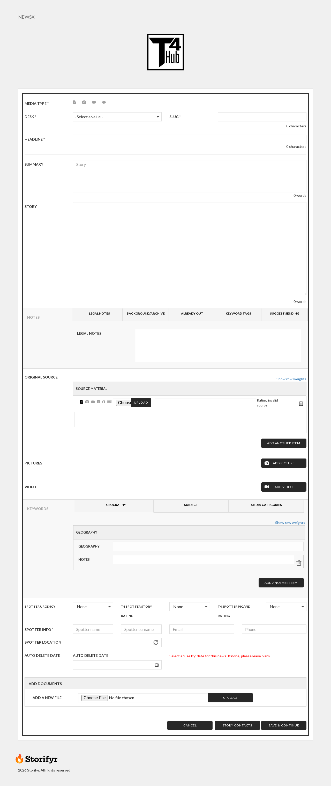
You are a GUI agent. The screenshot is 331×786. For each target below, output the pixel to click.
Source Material (91, 389)
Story (31, 206)
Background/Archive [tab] (146, 313)
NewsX (26, 17)
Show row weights (291, 379)
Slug (175, 116)
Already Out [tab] (192, 313)
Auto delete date (90, 655)
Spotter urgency (40, 606)
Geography (86, 532)
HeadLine (35, 139)
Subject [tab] (191, 505)
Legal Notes (89, 333)
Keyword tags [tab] (238, 313)
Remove (301, 402)
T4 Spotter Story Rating (136, 611)
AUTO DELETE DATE (42, 655)
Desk (30, 116)
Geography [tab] (116, 505)
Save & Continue (284, 725)
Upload (141, 402)
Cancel (190, 725)
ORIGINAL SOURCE (41, 377)
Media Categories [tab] (266, 505)
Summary (34, 164)
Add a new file (47, 697)
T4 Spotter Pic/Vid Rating (234, 611)
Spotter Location (43, 642)
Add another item (283, 443)
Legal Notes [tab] (99, 313)
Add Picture (284, 463)
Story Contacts (237, 725)
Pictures (33, 463)
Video (30, 487)
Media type (37, 103)
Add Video (284, 487)
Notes (84, 559)
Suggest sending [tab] (284, 313)
